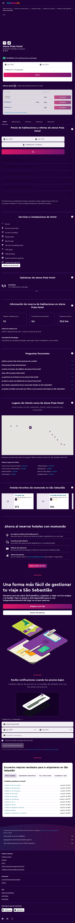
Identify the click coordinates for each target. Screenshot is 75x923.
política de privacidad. (52, 749)
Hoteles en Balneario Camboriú (14, 807)
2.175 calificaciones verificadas (26, 58)
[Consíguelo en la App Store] (19, 910)
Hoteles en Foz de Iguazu (12, 791)
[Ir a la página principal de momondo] (13, 3)
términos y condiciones (33, 749)
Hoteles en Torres (10, 805)
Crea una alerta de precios (35, 557)
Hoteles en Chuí (9, 802)
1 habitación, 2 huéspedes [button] (13, 70)
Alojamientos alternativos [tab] (27, 775)
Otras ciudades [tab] (10, 775)
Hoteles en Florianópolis (12, 788)
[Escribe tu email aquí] (39, 735)
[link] (37, 566)
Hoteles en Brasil (36, 8)
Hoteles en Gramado (11, 796)
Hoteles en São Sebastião (64, 8)
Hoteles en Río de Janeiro (12, 785)
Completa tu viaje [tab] (61, 775)
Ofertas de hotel (7, 8)
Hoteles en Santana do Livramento (15, 813)
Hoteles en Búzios (10, 810)
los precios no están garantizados (49, 830)
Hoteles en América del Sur (21, 8)
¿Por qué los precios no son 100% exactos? (38, 843)
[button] (3, 3)
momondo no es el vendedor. (38, 836)
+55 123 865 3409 (9, 55)
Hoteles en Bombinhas (11, 799)
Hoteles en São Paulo (11, 793)
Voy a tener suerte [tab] (45, 775)
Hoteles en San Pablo (49, 8)
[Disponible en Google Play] (7, 910)
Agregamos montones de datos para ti (38, 840)
